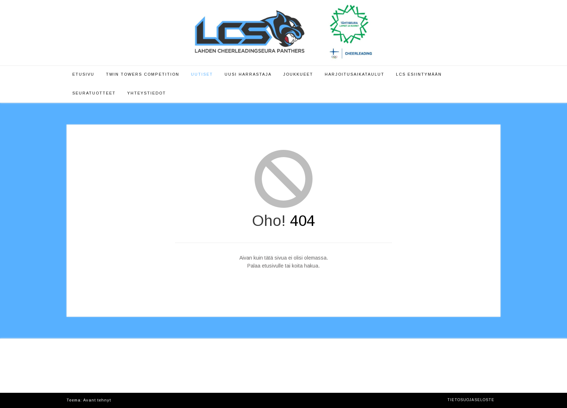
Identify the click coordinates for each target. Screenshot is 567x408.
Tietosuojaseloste (470, 400)
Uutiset (202, 74)
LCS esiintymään (419, 74)
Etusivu (83, 74)
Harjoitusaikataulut (354, 74)
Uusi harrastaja (248, 74)
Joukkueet (298, 74)
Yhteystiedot (146, 93)
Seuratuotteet (94, 93)
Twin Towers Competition (142, 74)
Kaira (118, 400)
